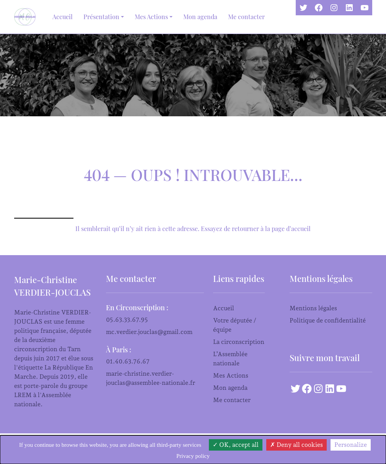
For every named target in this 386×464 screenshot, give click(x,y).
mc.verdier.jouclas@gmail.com (149, 331)
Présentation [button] (101, 17)
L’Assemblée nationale (230, 358)
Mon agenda (200, 17)
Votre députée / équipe (234, 325)
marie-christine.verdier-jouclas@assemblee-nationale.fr (150, 378)
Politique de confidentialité (328, 320)
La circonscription (238, 341)
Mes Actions (230, 375)
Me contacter (246, 17)
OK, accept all (236, 444)
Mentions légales (313, 308)
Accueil (62, 17)
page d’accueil (291, 229)
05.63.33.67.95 (127, 319)
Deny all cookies (296, 444)
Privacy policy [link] (193, 456)
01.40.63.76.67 (128, 361)
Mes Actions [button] (151, 17)
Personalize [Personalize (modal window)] (350, 444)
